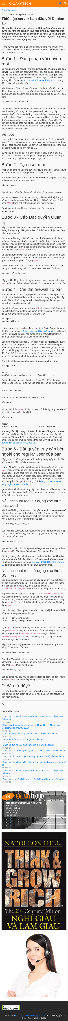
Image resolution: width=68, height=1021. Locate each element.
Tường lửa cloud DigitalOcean (37, 331)
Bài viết (5, 10)
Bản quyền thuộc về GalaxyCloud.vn (30, 1015)
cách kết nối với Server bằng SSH (38, 80)
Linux (13, 10)
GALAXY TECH (20, 3)
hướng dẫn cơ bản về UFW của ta (18, 442)
